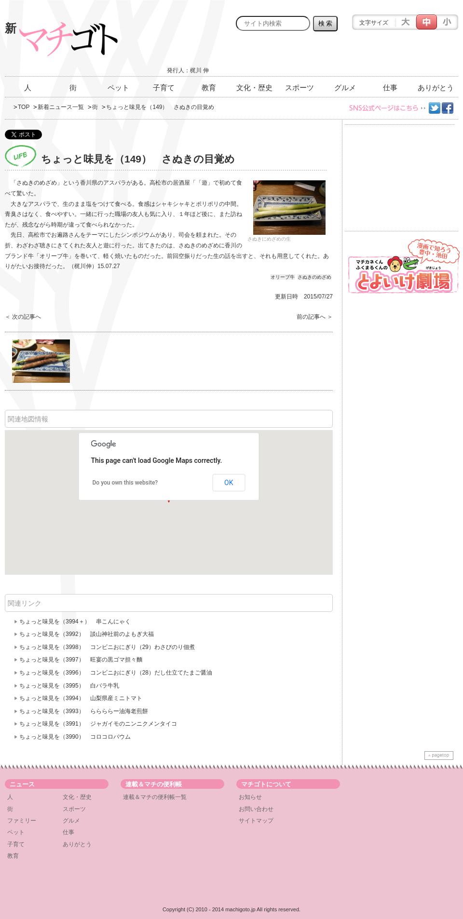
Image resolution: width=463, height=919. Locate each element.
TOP (23, 107)
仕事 (390, 87)
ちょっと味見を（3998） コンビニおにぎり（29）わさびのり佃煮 (107, 647)
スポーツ (299, 87)
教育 (209, 87)
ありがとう (436, 87)
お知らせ (250, 797)
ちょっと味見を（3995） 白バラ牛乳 (69, 685)
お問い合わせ (256, 809)
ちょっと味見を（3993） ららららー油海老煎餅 (83, 711)
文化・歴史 (254, 87)
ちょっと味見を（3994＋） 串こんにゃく (75, 621)
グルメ (345, 87)
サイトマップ (256, 820)
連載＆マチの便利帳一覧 (155, 797)
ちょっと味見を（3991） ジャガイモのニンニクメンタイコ (98, 723)
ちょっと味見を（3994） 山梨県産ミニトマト (80, 698)
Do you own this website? (125, 482)
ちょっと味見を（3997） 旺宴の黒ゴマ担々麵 (80, 659)
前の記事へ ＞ (315, 316)
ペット (118, 87)
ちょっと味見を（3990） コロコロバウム (75, 736)
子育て (164, 87)
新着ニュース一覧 (61, 107)
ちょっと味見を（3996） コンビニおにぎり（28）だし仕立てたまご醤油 (115, 672)
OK (228, 483)
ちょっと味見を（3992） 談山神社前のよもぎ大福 (86, 634)
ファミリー (21, 820)
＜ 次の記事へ (23, 316)
